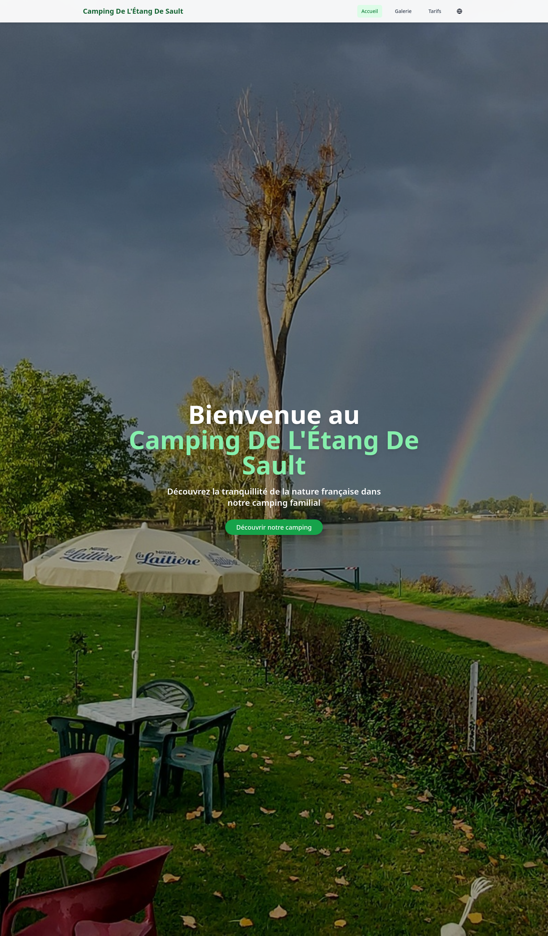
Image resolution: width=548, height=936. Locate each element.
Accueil (369, 11)
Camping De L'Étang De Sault (133, 11)
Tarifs (435, 11)
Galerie (403, 11)
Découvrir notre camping (274, 527)
